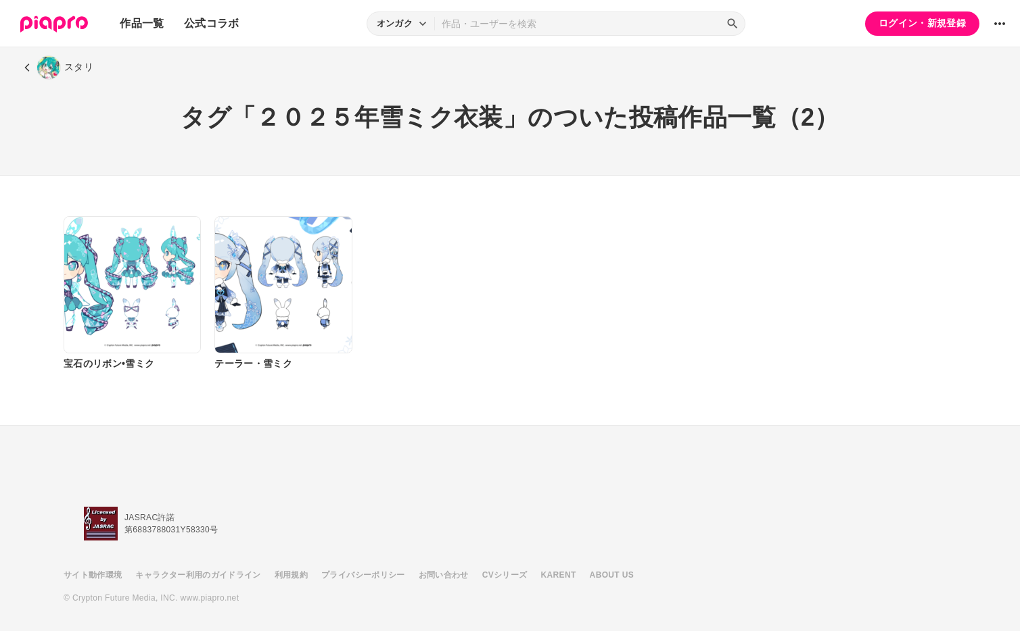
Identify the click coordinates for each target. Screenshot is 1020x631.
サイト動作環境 (93, 575)
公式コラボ (211, 23)
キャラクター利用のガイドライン (197, 575)
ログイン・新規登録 (922, 23)
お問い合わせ (444, 575)
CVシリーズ (505, 575)
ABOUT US (612, 575)
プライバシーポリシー (363, 575)
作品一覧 (142, 23)
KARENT (558, 575)
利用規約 (291, 575)
